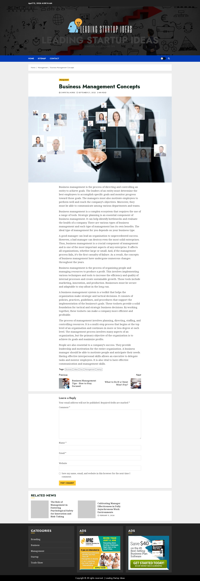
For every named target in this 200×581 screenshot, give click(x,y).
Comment (64, 407)
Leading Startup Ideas (100, 40)
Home (31, 58)
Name (62, 442)
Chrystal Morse (68, 93)
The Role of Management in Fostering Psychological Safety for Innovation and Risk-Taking (40, 509)
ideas (76, 369)
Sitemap (42, 58)
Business (69, 369)
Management (64, 80)
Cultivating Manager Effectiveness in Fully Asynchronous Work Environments (87, 509)
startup (99, 369)
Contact (54, 58)
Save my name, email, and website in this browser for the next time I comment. (96, 475)
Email (62, 453)
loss (81, 369)
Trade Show (37, 562)
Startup (34, 556)
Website (63, 463)
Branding (35, 539)
